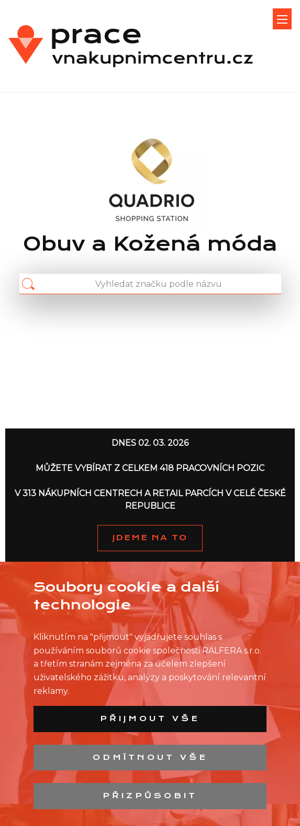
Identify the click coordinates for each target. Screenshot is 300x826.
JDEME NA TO (150, 537)
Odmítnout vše (150, 757)
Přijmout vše (150, 718)
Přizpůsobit (150, 795)
